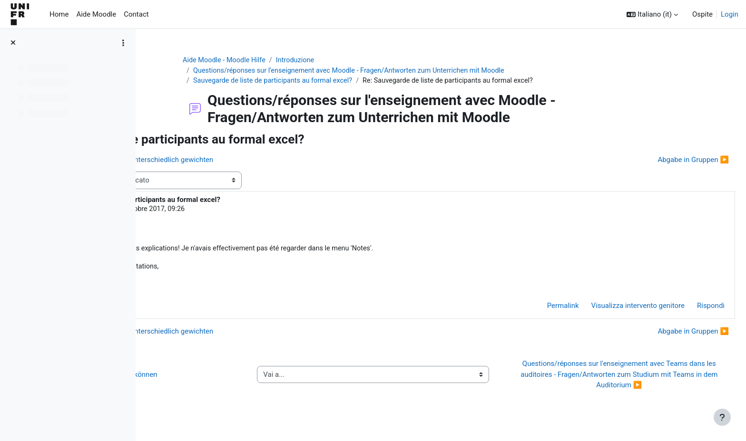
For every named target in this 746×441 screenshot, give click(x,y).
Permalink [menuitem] (540, 309)
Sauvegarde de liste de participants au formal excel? (336, 81)
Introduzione (359, 60)
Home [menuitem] (59, 14)
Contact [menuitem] (136, 14)
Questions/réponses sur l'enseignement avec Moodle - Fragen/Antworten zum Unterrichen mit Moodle (415, 71)
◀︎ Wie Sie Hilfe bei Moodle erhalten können (230, 378)
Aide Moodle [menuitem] (96, 14)
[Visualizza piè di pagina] (722, 417)
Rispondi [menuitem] (688, 309)
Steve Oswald (212, 210)
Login (729, 14)
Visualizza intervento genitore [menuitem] (615, 309)
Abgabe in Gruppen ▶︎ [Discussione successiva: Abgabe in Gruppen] (670, 160)
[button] (652, 14)
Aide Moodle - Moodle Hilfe (286, 60)
